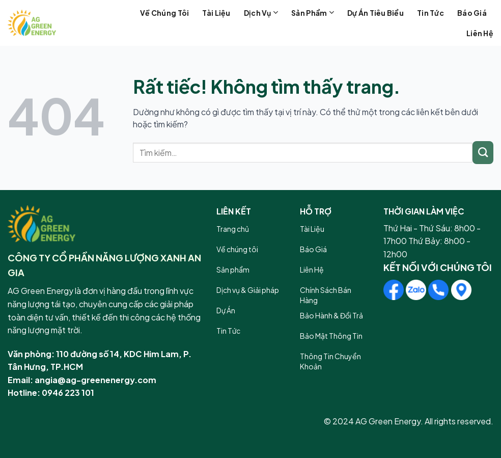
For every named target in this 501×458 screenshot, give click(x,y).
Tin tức (430, 12)
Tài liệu (216, 12)
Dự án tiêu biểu (375, 12)
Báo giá (472, 12)
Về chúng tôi (164, 12)
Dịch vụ (261, 12)
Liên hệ (479, 33)
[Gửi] (482, 152)
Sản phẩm (312, 12)
